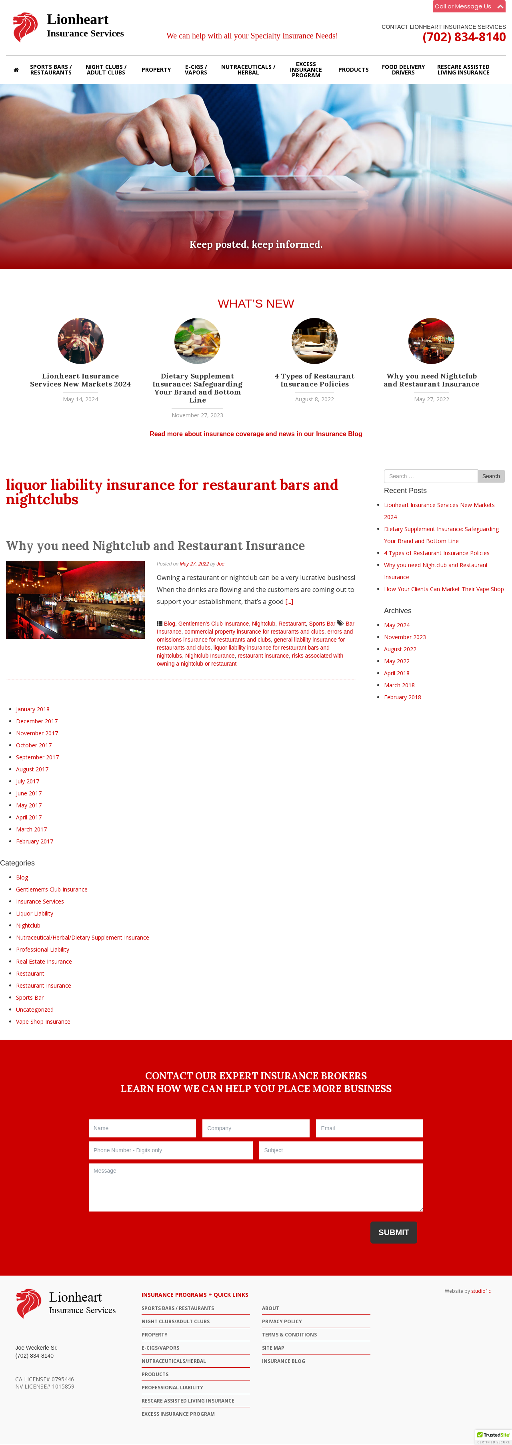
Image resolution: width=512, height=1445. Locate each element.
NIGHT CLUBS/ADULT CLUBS (176, 1322)
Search (491, 477)
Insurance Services (40, 902)
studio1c (481, 1291)
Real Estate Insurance (44, 962)
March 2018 (399, 686)
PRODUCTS (155, 1375)
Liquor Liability (34, 914)
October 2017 (34, 746)
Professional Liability (42, 950)
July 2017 (27, 782)
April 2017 (29, 818)
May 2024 (397, 626)
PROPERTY (155, 1335)
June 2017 (29, 794)
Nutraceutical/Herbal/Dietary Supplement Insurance (82, 938)
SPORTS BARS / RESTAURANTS (178, 1309)
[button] (493, 1437)
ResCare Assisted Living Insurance (188, 1401)
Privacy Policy (282, 1322)
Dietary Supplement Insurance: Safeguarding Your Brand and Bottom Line (197, 388)
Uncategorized (35, 1010)
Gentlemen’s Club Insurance (213, 625)
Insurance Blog (283, 1361)
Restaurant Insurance (43, 986)
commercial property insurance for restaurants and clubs (254, 633)
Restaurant (292, 625)
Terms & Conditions (289, 1335)
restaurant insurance (263, 657)
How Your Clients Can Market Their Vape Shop (444, 590)
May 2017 (29, 806)
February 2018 (402, 698)
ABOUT (270, 1309)
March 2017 (31, 830)
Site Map (273, 1348)
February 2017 (34, 842)
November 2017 (37, 734)
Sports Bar (322, 625)
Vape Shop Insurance (43, 1022)
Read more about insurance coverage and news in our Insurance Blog (256, 434)
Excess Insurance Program (178, 1414)
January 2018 (33, 710)
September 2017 (37, 758)
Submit (393, 1233)
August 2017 (32, 770)
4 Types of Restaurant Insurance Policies (314, 381)
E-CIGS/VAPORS (160, 1348)
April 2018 (397, 674)
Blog (169, 625)
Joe (220, 565)
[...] (289, 602)
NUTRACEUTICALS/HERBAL (174, 1361)
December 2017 (37, 722)
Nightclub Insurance (210, 657)
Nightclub (263, 625)
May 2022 (397, 662)
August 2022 (400, 650)
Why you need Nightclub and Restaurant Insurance (431, 381)
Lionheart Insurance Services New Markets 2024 (80, 381)
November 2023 (405, 638)
